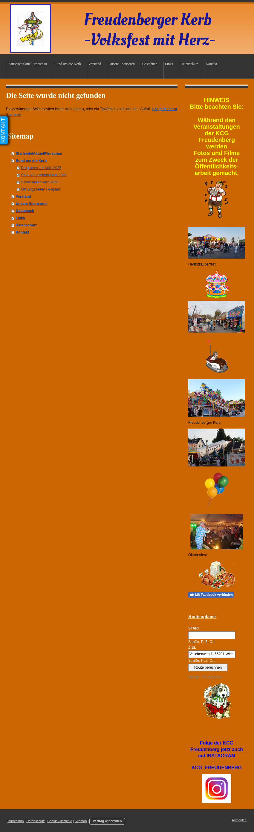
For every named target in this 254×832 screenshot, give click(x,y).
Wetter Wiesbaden (205, 677)
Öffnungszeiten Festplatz (41, 189)
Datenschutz (26, 225)
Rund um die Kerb (31, 161)
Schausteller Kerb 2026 (39, 182)
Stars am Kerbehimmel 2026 (43, 175)
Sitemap (81, 821)
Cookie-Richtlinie (60, 821)
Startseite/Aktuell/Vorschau (39, 153)
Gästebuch (25, 211)
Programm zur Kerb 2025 (41, 168)
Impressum (15, 821)
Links (20, 218)
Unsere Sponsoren (32, 204)
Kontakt (22, 232)
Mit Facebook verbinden (211, 594)
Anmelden (239, 820)
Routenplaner (202, 616)
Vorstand (23, 196)
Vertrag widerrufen (107, 821)
